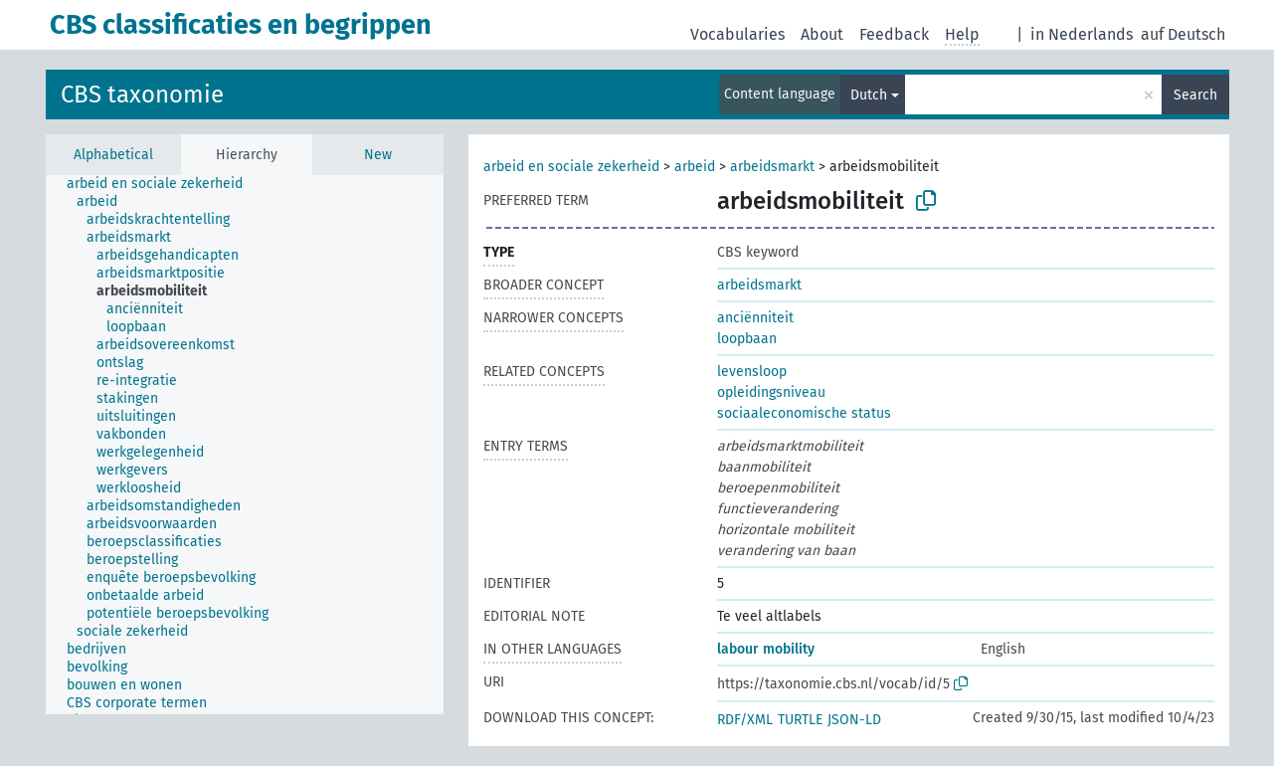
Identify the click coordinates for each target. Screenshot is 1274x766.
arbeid (694, 166)
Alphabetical (113, 154)
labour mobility (766, 649)
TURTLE (800, 719)
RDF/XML (745, 719)
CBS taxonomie (142, 94)
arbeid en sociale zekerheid (571, 166)
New (378, 154)
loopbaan (747, 338)
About (822, 34)
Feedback (894, 34)
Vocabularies (737, 34)
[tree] (245, 444)
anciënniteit (755, 317)
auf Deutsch (1183, 34)
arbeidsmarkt (772, 166)
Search (1195, 95)
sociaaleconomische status (804, 413)
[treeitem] (163, 184)
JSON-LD (854, 719)
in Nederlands (1081, 34)
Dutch (868, 95)
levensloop (752, 371)
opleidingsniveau (771, 392)
